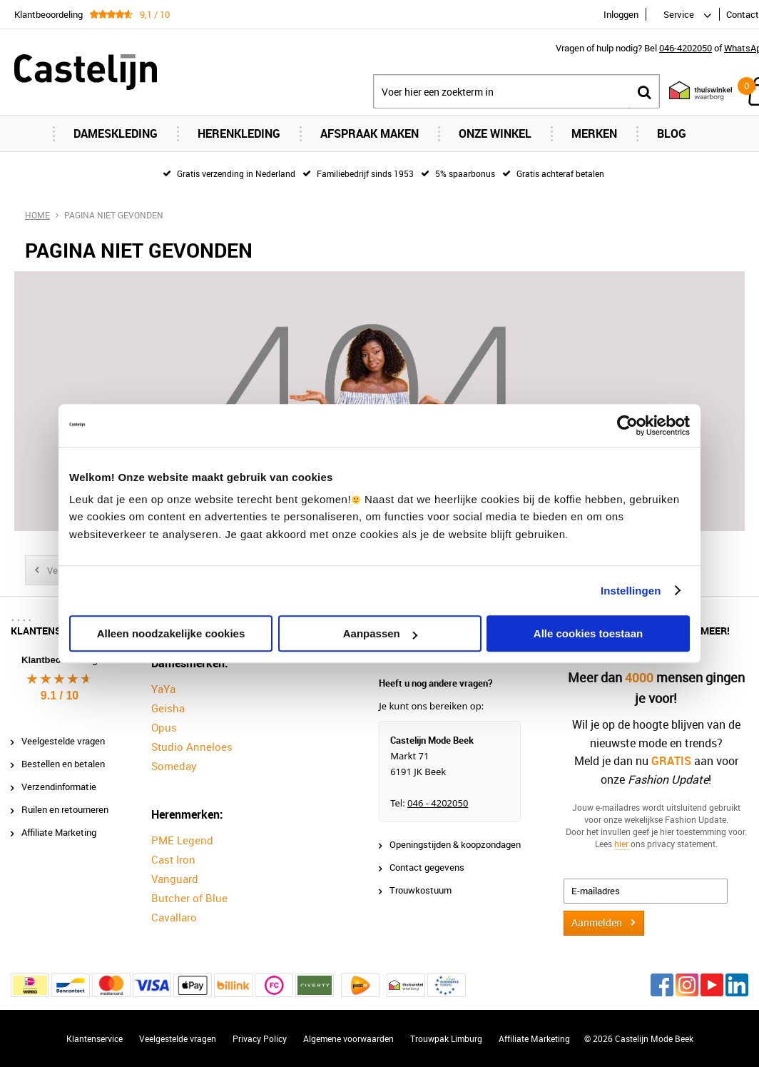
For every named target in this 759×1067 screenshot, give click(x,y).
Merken (594, 133)
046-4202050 (685, 47)
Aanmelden (596, 922)
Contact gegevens (426, 867)
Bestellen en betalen (63, 763)
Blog (671, 133)
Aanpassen (380, 633)
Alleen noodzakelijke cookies (171, 633)
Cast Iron (173, 859)
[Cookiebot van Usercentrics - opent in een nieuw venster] (627, 425)
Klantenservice (94, 1038)
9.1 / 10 (59, 695)
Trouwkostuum (420, 890)
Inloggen (620, 14)
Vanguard (174, 878)
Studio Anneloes (192, 746)
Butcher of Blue (189, 898)
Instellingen (631, 591)
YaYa (163, 689)
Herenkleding (239, 133)
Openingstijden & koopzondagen (455, 844)
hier (621, 843)
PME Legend (182, 840)
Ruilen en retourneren (64, 809)
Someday (174, 766)
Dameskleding (115, 133)
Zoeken (644, 92)
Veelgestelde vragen (63, 740)
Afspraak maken (369, 133)
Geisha (168, 708)
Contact (742, 14)
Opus (164, 727)
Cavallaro (174, 917)
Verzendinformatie (58, 786)
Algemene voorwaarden (348, 1038)
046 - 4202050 (437, 803)
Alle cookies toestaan (588, 633)
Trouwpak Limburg (446, 1038)
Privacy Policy (260, 1038)
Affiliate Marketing (58, 832)
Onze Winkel (495, 133)
